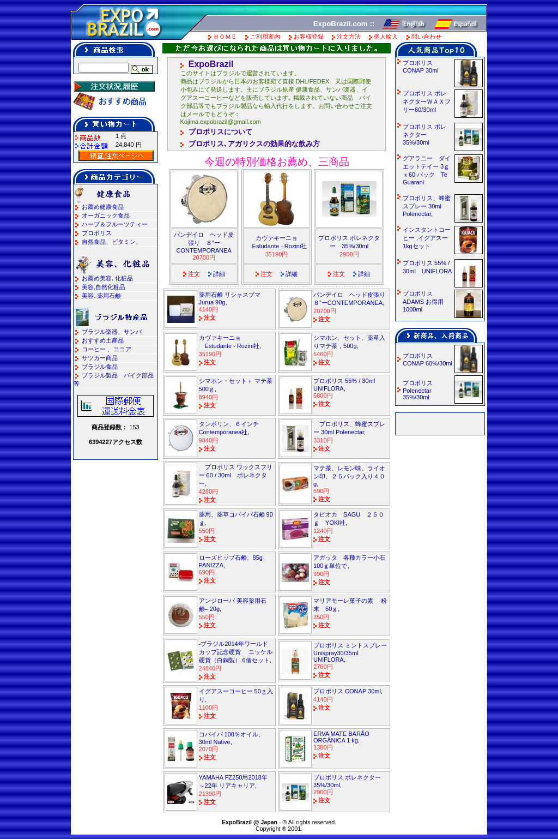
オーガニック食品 (106, 215)
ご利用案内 (265, 36)
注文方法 (349, 36)
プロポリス (97, 233)
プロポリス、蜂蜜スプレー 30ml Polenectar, (427, 206)
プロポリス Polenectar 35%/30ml (421, 390)
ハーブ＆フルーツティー (115, 224)
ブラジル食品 (100, 366)
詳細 (219, 274)
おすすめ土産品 (103, 340)
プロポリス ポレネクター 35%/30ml (424, 134)
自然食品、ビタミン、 (112, 241)
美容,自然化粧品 (103, 287)
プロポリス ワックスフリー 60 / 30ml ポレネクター (235, 475)
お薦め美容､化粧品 (107, 278)
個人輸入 (386, 36)
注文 (194, 274)
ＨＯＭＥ (225, 36)
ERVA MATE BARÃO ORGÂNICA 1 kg (341, 737)
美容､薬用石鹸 (101, 295)
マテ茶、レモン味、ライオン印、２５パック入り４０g (349, 476)
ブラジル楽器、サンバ (112, 331)
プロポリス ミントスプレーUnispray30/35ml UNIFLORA (350, 652)
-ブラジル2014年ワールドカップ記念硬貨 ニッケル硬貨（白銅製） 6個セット (235, 651)
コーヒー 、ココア (106, 349)
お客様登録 (309, 36)
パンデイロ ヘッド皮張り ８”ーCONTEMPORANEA (204, 242)
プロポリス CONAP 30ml (347, 691)
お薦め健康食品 (103, 206)
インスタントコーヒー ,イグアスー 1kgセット (429, 237)
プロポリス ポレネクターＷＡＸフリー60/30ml (427, 101)
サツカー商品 (100, 358)
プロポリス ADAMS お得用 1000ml (426, 301)
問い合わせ (426, 36)
